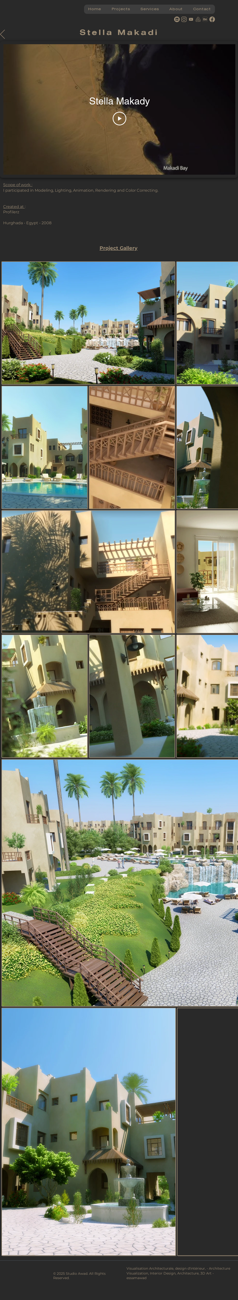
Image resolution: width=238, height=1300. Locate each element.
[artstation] (198, 19)
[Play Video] (119, 118)
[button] (120, 9)
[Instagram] (184, 19)
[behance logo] (205, 19)
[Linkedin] (177, 19)
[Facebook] (212, 19)
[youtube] (191, 19)
